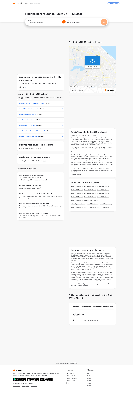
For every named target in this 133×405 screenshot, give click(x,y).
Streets (89, 378)
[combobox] (44, 23)
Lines (88, 373)
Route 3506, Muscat (77, 186)
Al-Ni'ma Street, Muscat (91, 200)
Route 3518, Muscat (103, 190)
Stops (89, 380)
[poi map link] (92, 69)
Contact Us (34, 386)
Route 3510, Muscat (77, 193)
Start (29, 20)
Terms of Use (16, 386)
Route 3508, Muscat (77, 190)
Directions (90, 385)
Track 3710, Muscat (92, 204)
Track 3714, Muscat (90, 207)
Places (89, 376)
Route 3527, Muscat (103, 197)
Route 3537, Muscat (105, 204)
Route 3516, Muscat (103, 186)
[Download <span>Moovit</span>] (113, 3)
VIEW (39, 148)
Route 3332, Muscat (77, 197)
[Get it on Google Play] (19, 379)
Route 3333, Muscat (77, 200)
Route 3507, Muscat (90, 186)
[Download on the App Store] (33, 379)
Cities (89, 383)
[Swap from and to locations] (64, 22)
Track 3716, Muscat (103, 207)
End (68, 20)
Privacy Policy (25, 386)
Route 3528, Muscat (90, 197)
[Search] (104, 22)
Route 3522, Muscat (90, 190)
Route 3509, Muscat (90, 193)
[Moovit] (18, 3)
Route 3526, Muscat (103, 193)
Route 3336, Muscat (77, 207)
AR (68, 383)
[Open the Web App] (46, 379)
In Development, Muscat (78, 204)
